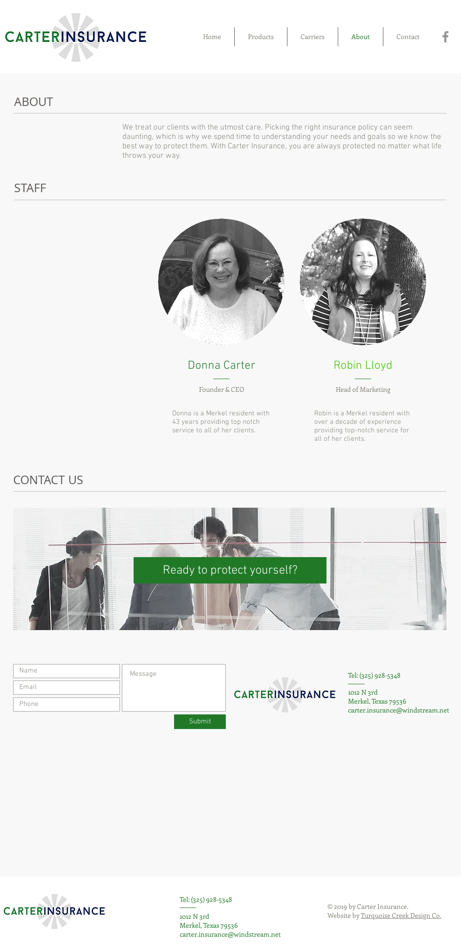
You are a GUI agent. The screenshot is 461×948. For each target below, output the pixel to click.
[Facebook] (445, 36)
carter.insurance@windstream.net (398, 709)
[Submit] (200, 721)
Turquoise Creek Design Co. (401, 915)
